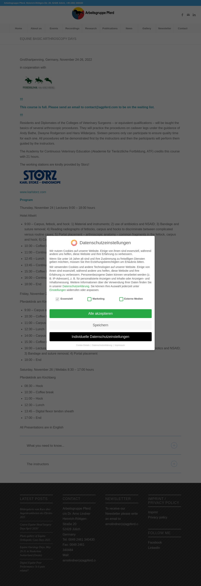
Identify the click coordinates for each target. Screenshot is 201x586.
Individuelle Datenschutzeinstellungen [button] (100, 336)
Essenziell (64, 298)
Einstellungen (58, 289)
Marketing (96, 298)
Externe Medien (131, 298)
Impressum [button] (120, 345)
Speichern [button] (100, 324)
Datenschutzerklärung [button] (102, 345)
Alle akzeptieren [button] (100, 313)
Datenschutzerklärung (75, 285)
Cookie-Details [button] (83, 345)
